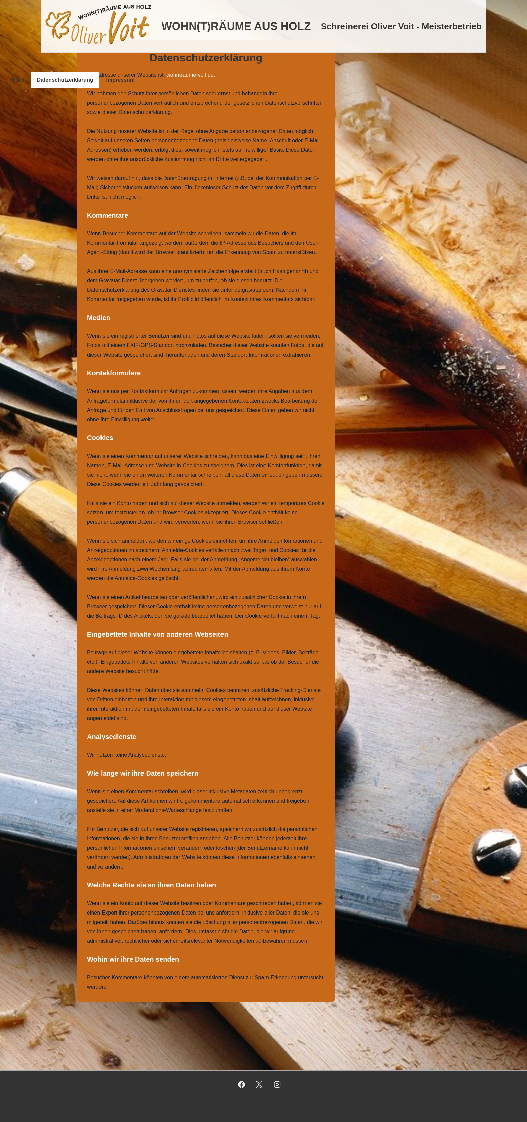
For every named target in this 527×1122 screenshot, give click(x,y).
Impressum (120, 80)
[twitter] (259, 1084)
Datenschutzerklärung (65, 80)
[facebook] (241, 1084)
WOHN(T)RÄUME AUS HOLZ (236, 26)
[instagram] (277, 1084)
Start (18, 80)
